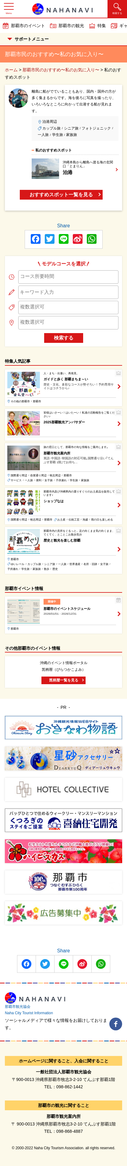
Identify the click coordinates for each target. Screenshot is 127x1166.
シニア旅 (71, 128)
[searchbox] (68, 276)
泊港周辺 (49, 121)
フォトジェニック (96, 128)
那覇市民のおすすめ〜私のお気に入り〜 (61, 69)
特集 (101, 25)
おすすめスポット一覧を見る (61, 194)
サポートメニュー (28, 39)
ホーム (11, 69)
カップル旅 (51, 128)
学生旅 (57, 135)
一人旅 (43, 135)
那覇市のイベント (28, 25)
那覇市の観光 (71, 25)
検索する (63, 337)
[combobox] (68, 277)
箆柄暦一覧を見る (63, 680)
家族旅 (71, 135)
